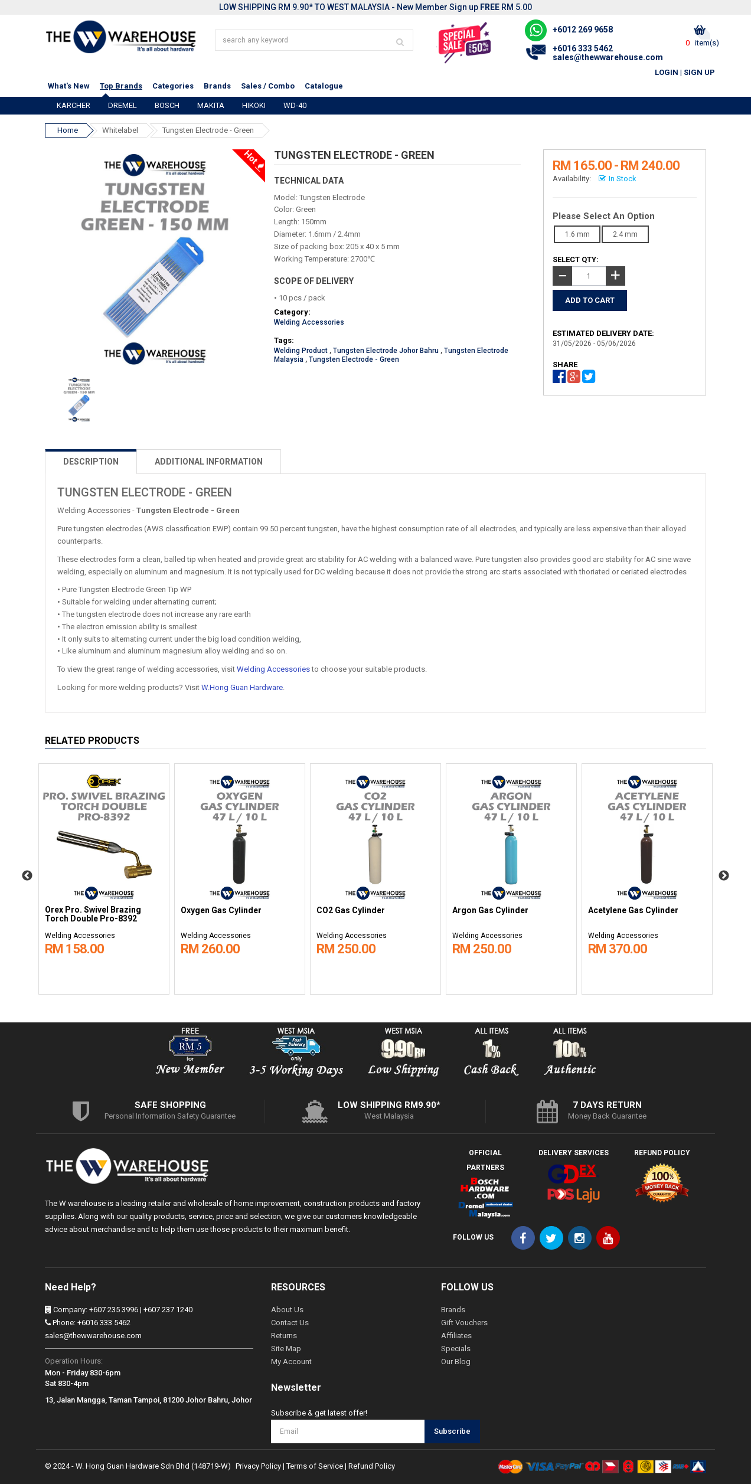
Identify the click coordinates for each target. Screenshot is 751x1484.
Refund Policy (371, 1466)
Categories (173, 85)
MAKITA (210, 105)
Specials (456, 1348)
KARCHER (73, 105)
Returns (284, 1335)
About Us (287, 1309)
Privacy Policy (258, 1466)
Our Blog (456, 1361)
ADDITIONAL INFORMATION (209, 461)
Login (666, 72)
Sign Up (699, 72)
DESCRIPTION (91, 461)
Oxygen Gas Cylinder (221, 910)
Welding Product (301, 351)
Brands (217, 85)
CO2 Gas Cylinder (350, 910)
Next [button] (724, 876)
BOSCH (167, 105)
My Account (291, 1361)
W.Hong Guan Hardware (242, 687)
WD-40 (294, 105)
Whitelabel (120, 130)
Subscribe (452, 1431)
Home (67, 130)
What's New (69, 85)
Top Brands (121, 85)
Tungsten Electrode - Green (208, 130)
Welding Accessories (309, 322)
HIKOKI (254, 105)
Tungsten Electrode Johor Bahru (386, 351)
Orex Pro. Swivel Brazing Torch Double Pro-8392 (93, 914)
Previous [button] (27, 876)
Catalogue (324, 85)
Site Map (286, 1348)
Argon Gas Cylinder (490, 910)
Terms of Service (314, 1466)
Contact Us (290, 1322)
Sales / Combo (268, 85)
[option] (103, 876)
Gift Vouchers (464, 1322)
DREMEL (122, 105)
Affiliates (456, 1335)
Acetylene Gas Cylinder (633, 910)
